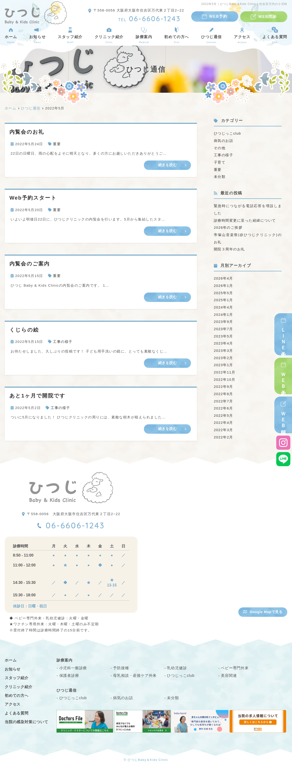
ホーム (11, 35)
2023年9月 (223, 319)
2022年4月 (223, 417)
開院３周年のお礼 (229, 247)
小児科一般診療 (73, 668)
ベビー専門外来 (235, 668)
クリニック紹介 (109, 35)
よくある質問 (16, 713)
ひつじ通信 (211, 35)
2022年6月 (223, 403)
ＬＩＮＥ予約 (283, 338)
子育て (220, 162)
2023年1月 (223, 361)
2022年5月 (223, 410)
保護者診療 (69, 675)
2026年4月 (223, 276)
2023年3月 (223, 347)
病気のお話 (223, 140)
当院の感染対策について (26, 722)
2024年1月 (223, 311)
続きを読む (167, 165)
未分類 (220, 176)
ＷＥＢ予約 (283, 379)
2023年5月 (223, 333)
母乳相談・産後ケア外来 (135, 675)
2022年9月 (223, 382)
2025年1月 (223, 297)
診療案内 (144, 35)
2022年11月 (224, 368)
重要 (57, 144)
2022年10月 (224, 375)
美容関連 (229, 675)
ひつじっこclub (227, 133)
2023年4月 (223, 340)
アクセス (242, 35)
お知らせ (37, 35)
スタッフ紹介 (70, 35)
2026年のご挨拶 (228, 226)
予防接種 (121, 668)
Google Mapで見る (263, 612)
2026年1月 (223, 283)
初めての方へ (176, 35)
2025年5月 (223, 290)
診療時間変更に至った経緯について (245, 219)
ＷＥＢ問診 (283, 419)
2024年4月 (223, 304)
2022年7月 (223, 396)
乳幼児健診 (177, 668)
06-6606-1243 (75, 525)
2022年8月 (223, 389)
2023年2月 (223, 354)
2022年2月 (223, 431)
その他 (220, 147)
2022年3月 (223, 424)
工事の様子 (63, 341)
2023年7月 (223, 326)
